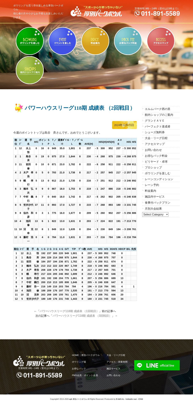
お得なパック (79, 368)
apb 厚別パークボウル (78, 399)
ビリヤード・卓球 (62, 41)
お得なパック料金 (128, 41)
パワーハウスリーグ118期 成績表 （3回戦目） (82, 315)
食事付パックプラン (158, 202)
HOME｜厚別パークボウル (86, 355)
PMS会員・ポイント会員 (85, 375)
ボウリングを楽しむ (29, 41)
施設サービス (114, 368)
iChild (140, 399)
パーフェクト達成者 (158, 126)
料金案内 (95, 41)
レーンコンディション (159, 178)
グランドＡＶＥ (155, 120)
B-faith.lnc (120, 399)
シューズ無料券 (155, 132)
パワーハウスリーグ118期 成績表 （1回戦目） (69, 311)
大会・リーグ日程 (156, 138)
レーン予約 (152, 184)
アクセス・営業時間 (117, 362)
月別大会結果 (153, 208)
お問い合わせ (153, 149)
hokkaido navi (131, 399)
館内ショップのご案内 (29, 70)
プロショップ (153, 167)
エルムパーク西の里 (158, 108)
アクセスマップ (160, 41)
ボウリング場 (79, 362)
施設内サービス (155, 196)
